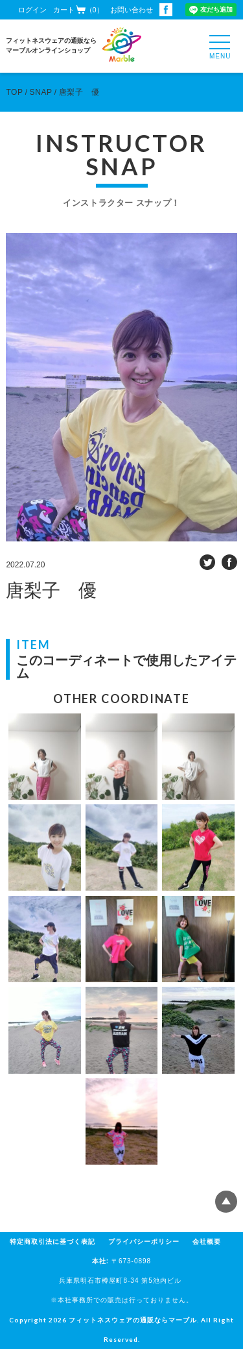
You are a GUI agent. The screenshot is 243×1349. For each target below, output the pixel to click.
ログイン (32, 10)
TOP (14, 92)
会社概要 (206, 1241)
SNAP (41, 92)
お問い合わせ (131, 10)
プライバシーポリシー (143, 1241)
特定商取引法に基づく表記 (52, 1241)
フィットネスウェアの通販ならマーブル (133, 1320)
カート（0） (78, 9)
